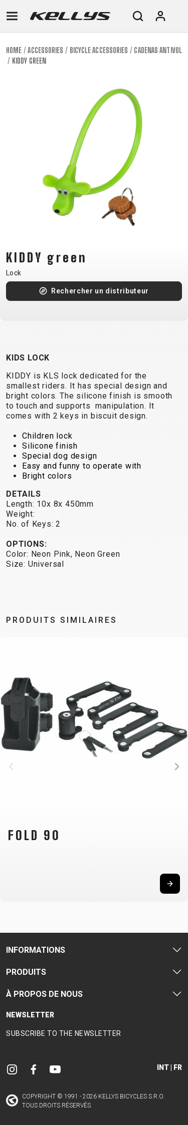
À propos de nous (44, 994)
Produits (26, 972)
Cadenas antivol (158, 50)
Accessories (45, 50)
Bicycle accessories (99, 50)
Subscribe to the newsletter (63, 1033)
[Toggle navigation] (12, 16)
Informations (35, 950)
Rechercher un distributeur (100, 291)
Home (14, 50)
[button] (11, 767)
